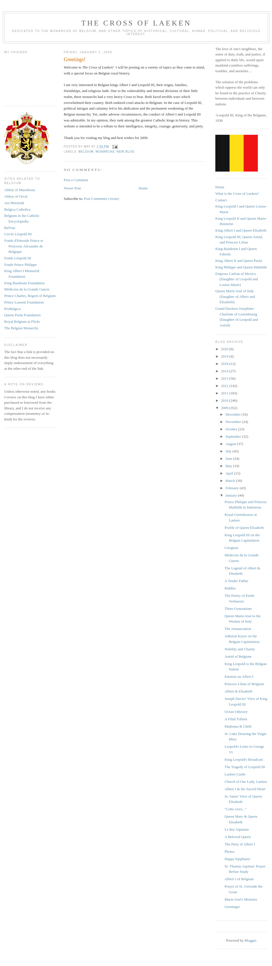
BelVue (9, 228)
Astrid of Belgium (237, 656)
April (230, 473)
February (233, 488)
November (234, 422)
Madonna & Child (237, 726)
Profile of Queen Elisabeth (244, 527)
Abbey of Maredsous (19, 190)
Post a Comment (76, 180)
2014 (225, 371)
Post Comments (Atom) (101, 198)
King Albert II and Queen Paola (238, 260)
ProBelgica (12, 309)
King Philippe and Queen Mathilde (241, 267)
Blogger (250, 940)
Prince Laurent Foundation (24, 302)
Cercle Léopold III (18, 234)
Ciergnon (231, 548)
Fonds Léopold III (17, 258)
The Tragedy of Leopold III (244, 767)
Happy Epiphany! (237, 859)
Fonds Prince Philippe (20, 264)
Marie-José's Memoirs (240, 899)
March (231, 480)
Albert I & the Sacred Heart (244, 789)
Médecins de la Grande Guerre (27, 289)
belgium (86, 151)
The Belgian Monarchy (21, 328)
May (229, 466)
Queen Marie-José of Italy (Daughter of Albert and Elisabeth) (235, 296)
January (232, 495)
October (232, 429)
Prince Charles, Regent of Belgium (30, 296)
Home (143, 188)
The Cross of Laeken (136, 23)
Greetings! (232, 907)
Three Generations (238, 608)
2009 (225, 408)
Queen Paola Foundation (22, 315)
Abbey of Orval (15, 196)
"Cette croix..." (235, 809)
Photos (229, 851)
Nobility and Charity (239, 649)
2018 (225, 364)
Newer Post (72, 188)
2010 (225, 400)
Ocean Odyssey (235, 711)
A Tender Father (236, 581)
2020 (225, 349)
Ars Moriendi (14, 203)
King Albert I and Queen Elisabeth (240, 230)
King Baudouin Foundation (24, 283)
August (231, 444)
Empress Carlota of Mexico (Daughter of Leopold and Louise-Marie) (236, 279)
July (229, 451)
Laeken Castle (234, 774)
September (234, 436)
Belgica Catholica (17, 209)
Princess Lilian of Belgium (244, 684)
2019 (225, 356)
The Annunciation (237, 629)
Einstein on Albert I (238, 676)
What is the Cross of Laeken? (237, 193)
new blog (126, 151)
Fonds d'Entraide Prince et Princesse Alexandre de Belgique (23, 246)
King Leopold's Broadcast (243, 759)
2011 (225, 393)
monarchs (104, 151)
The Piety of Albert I (239, 844)
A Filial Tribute (235, 719)
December (234, 414)
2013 (225, 378)
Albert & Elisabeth (238, 691)
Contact (221, 200)
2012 (225, 386)
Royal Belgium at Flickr (22, 321)
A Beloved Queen (237, 837)
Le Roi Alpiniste (236, 829)
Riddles (230, 588)
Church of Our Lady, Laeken (245, 781)
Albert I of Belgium (239, 879)
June (229, 458)
